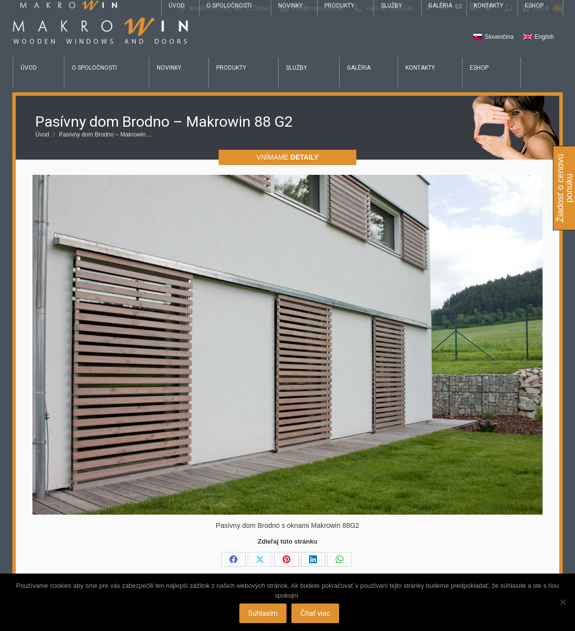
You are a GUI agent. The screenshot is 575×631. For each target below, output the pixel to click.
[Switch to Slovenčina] (493, 37)
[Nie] (563, 602)
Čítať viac (316, 613)
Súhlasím (264, 613)
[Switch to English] (538, 37)
